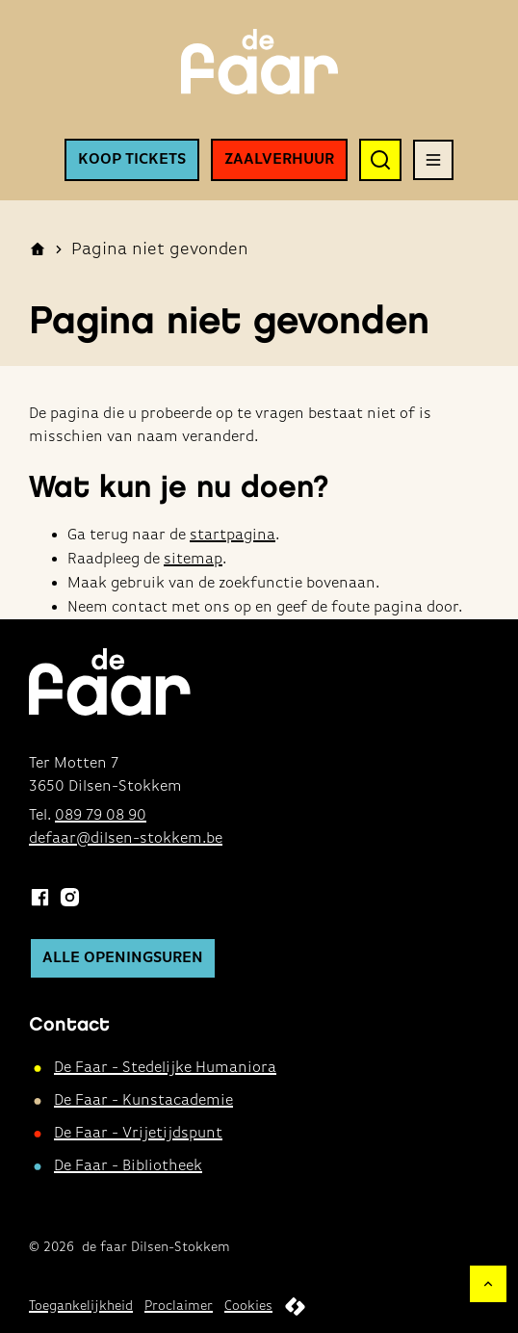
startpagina (232, 535)
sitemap (193, 559)
